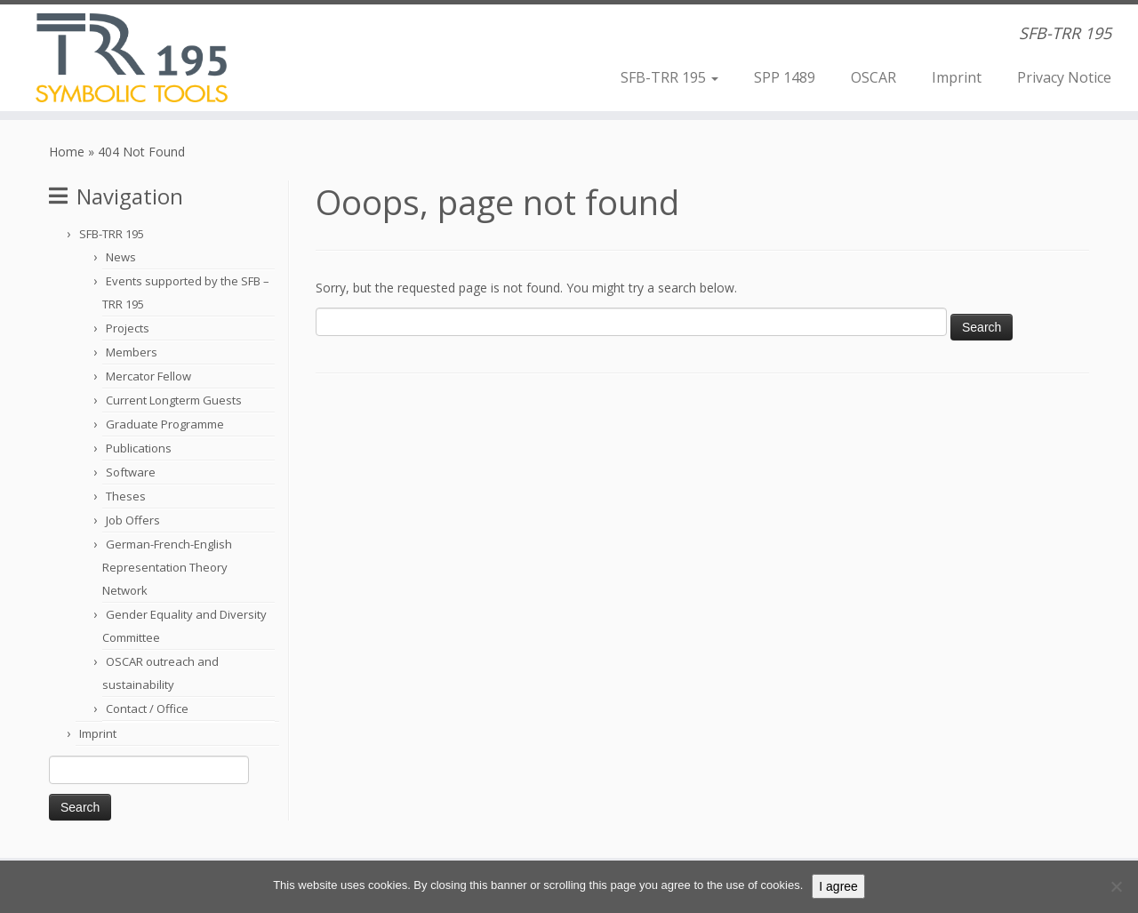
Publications (139, 448)
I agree (838, 886)
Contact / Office (147, 709)
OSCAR (873, 77)
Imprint (957, 77)
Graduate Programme (165, 424)
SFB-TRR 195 (669, 77)
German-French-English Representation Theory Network (167, 567)
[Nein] (1116, 886)
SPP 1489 (784, 77)
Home (66, 151)
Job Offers (133, 520)
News (121, 257)
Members (131, 352)
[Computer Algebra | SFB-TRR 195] (131, 57)
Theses (126, 496)
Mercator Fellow (148, 376)
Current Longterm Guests (174, 400)
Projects (127, 328)
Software (131, 472)
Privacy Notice (1064, 77)
